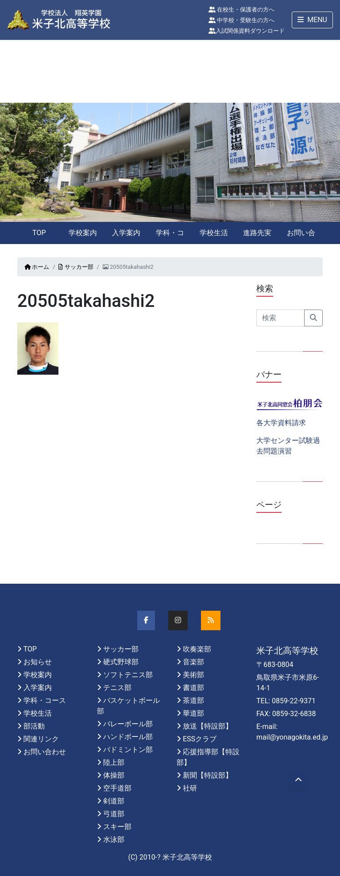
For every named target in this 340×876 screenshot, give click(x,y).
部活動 (34, 726)
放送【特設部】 (207, 726)
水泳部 (113, 839)
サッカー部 (75, 267)
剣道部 (113, 801)
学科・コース (170, 236)
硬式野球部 (121, 662)
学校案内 (83, 233)
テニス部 (117, 687)
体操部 (113, 775)
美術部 (193, 675)
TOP (39, 233)
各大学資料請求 (281, 423)
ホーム (36, 267)
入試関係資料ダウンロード (247, 30)
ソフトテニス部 (128, 675)
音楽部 (193, 662)
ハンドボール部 (128, 737)
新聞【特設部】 (207, 775)
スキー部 (117, 826)
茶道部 (193, 700)
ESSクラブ (199, 739)
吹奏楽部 (197, 649)
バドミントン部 (128, 749)
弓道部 (113, 814)
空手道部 (117, 788)
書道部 (193, 687)
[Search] (280, 318)
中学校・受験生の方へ (241, 20)
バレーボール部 (128, 724)
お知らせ (37, 662)
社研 (190, 788)
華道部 (193, 713)
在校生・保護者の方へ (241, 9)
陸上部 (113, 762)
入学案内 (126, 233)
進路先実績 (257, 236)
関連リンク (41, 739)
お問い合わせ (301, 236)
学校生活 (214, 233)
